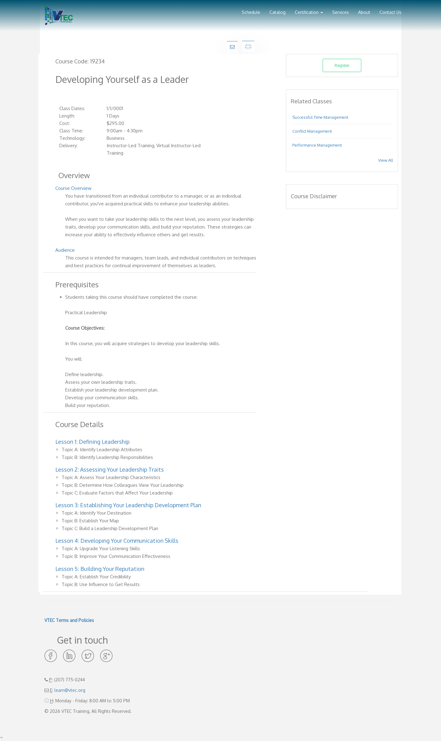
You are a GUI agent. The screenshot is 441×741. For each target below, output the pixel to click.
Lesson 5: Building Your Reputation (99, 568)
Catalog (277, 12)
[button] (309, 10)
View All (385, 160)
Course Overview (73, 188)
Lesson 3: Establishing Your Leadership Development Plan (128, 505)
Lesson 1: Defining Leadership (92, 441)
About (364, 12)
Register (342, 65)
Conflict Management (312, 131)
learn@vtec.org (69, 690)
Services (340, 12)
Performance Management (317, 145)
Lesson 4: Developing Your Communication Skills (116, 540)
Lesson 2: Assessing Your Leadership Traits (109, 469)
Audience (65, 250)
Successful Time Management (320, 117)
